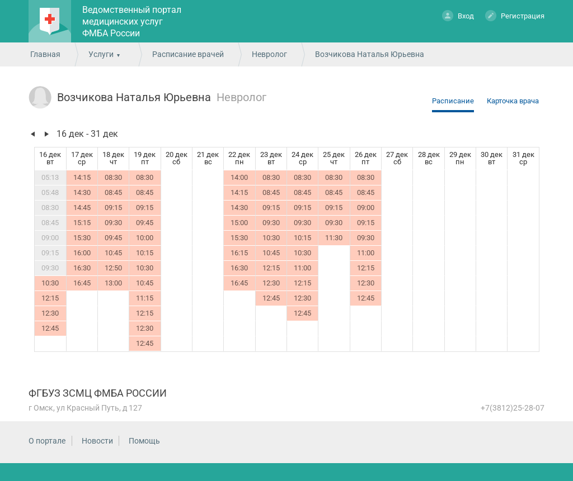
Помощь (144, 440)
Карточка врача (513, 101)
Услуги (101, 54)
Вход (458, 15)
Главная (45, 54)
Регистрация (514, 15)
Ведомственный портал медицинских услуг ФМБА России (131, 21)
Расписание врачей (188, 54)
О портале (47, 440)
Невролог (269, 54)
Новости (97, 440)
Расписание (453, 101)
